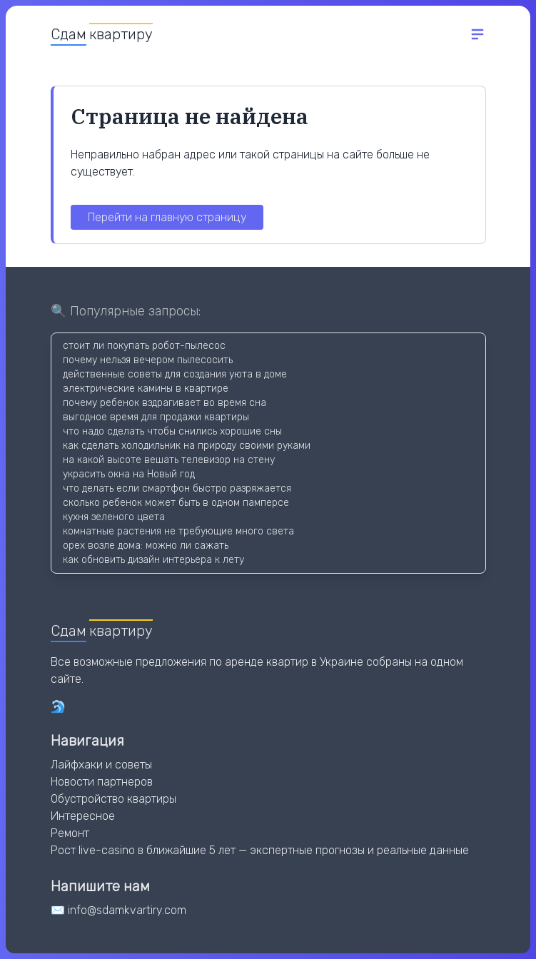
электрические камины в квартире (145, 388)
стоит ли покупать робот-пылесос (144, 346)
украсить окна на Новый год (129, 474)
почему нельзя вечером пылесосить (148, 360)
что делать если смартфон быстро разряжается (177, 488)
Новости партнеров (102, 781)
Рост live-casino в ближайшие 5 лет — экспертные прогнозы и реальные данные (260, 850)
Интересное (83, 816)
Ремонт (70, 833)
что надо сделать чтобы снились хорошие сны (172, 431)
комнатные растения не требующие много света (178, 531)
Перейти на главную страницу (167, 217)
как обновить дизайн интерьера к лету (153, 560)
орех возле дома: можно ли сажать (145, 545)
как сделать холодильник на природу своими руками (186, 446)
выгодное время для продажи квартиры (156, 417)
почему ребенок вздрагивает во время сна (164, 403)
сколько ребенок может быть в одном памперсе (176, 503)
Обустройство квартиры (113, 799)
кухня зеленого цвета (114, 517)
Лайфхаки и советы (101, 764)
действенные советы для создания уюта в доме (175, 374)
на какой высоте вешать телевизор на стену (169, 460)
